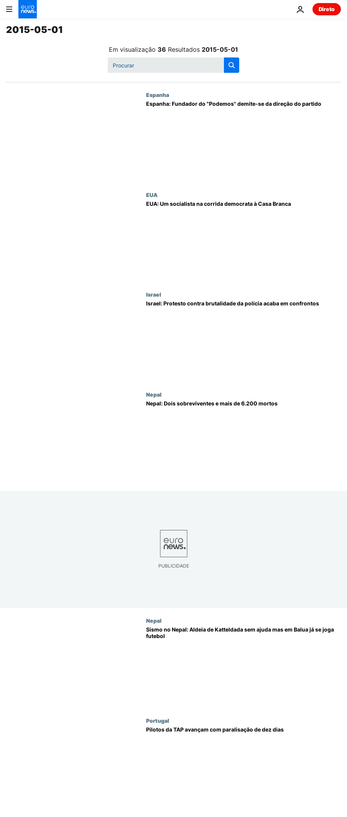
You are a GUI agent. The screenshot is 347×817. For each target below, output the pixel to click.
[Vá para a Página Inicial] (27, 9)
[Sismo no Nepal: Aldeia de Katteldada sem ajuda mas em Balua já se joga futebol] (243, 667)
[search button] (231, 65)
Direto (327, 9)
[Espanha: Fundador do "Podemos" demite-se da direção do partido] (243, 141)
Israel (153, 294)
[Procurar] (173, 65)
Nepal (153, 394)
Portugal (157, 720)
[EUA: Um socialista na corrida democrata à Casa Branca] (243, 241)
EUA (152, 195)
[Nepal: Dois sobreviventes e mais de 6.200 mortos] (243, 441)
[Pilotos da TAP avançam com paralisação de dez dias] (243, 767)
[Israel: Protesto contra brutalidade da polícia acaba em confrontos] (243, 341)
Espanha (157, 95)
